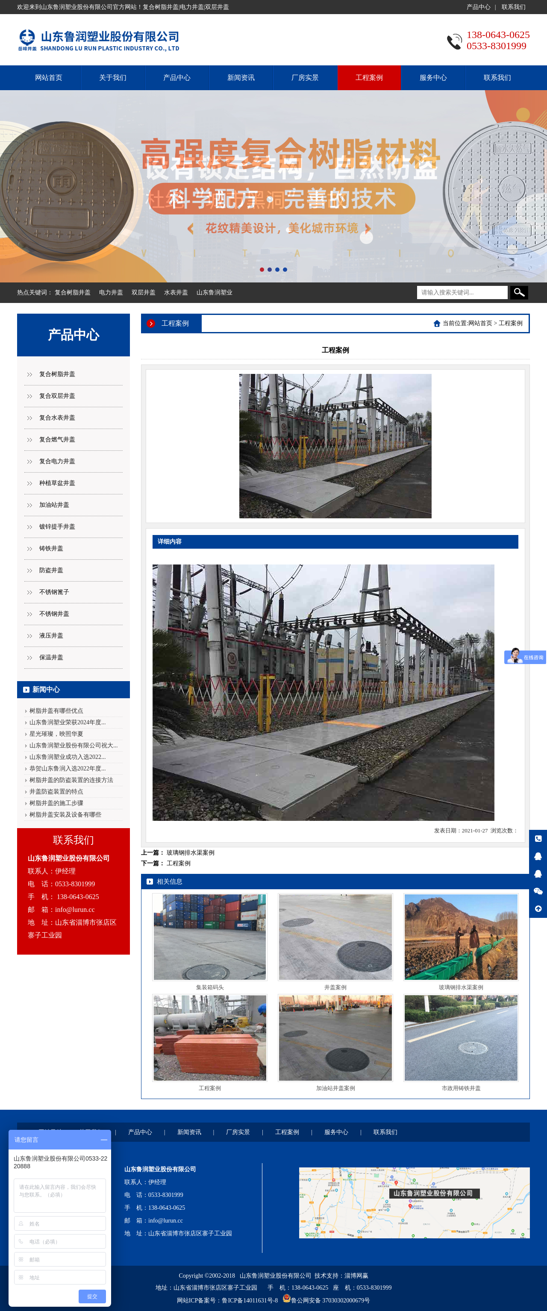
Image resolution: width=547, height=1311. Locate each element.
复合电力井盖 (57, 461)
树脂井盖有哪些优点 (56, 711)
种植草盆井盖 (57, 483)
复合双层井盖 (57, 396)
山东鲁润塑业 (214, 292)
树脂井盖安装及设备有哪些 (65, 814)
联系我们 (514, 7)
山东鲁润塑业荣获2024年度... (67, 722)
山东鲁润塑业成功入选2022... (67, 757)
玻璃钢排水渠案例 (191, 853)
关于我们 (112, 77)
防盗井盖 (51, 570)
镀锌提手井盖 (57, 526)
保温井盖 (51, 657)
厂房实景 (305, 77)
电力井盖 (111, 292)
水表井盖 (176, 292)
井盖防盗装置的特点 (56, 791)
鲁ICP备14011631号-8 (250, 1300)
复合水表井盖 (57, 417)
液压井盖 (51, 635)
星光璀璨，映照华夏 (56, 734)
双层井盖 (144, 292)
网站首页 (48, 77)
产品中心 (479, 7)
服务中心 (433, 77)
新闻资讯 (241, 77)
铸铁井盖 (51, 548)
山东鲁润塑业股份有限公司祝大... (73, 745)
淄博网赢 (356, 1276)
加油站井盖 (54, 505)
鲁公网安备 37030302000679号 (331, 1300)
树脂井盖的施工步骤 (56, 803)
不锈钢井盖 (54, 614)
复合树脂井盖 (73, 292)
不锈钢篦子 (54, 592)
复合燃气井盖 (57, 439)
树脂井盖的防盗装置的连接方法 (71, 780)
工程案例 (369, 77)
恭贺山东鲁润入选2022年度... (67, 768)
